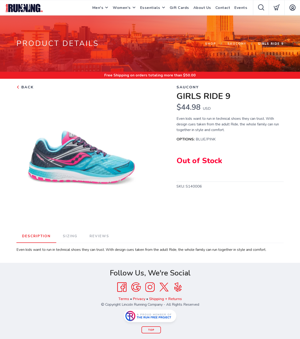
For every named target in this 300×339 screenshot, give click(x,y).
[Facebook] (122, 287)
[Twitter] (164, 287)
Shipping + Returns (165, 298)
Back (25, 87)
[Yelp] (178, 287)
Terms (123, 298)
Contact (222, 7)
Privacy (139, 298)
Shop (210, 44)
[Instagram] (150, 287)
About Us (202, 7)
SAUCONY (237, 44)
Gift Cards (179, 7)
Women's (122, 7)
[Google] (136, 287)
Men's (98, 7)
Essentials (150, 7)
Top (151, 330)
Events (240, 7)
